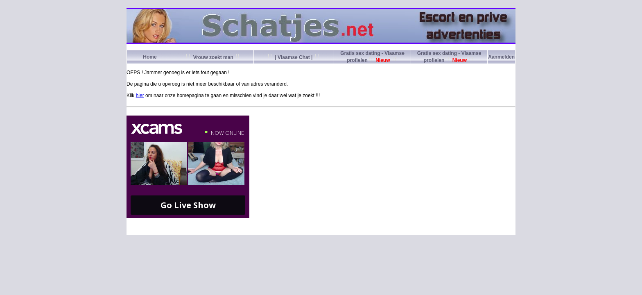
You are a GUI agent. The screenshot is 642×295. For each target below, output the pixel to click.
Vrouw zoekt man (213, 57)
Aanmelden (501, 57)
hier (140, 95)
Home (149, 57)
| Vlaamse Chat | (294, 57)
